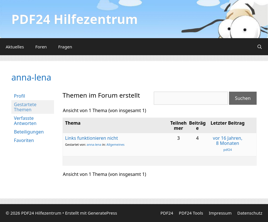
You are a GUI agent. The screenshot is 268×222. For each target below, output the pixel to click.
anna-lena (31, 77)
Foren (41, 47)
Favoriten (24, 140)
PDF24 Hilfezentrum (74, 19)
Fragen (65, 47)
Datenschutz (249, 213)
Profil (19, 96)
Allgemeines (115, 144)
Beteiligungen (29, 132)
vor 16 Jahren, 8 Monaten (227, 140)
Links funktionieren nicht (91, 138)
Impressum (220, 213)
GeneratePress (102, 213)
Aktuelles (15, 47)
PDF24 (166, 213)
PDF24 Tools (191, 213)
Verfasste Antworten (25, 120)
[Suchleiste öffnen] (259, 46)
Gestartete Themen (25, 107)
